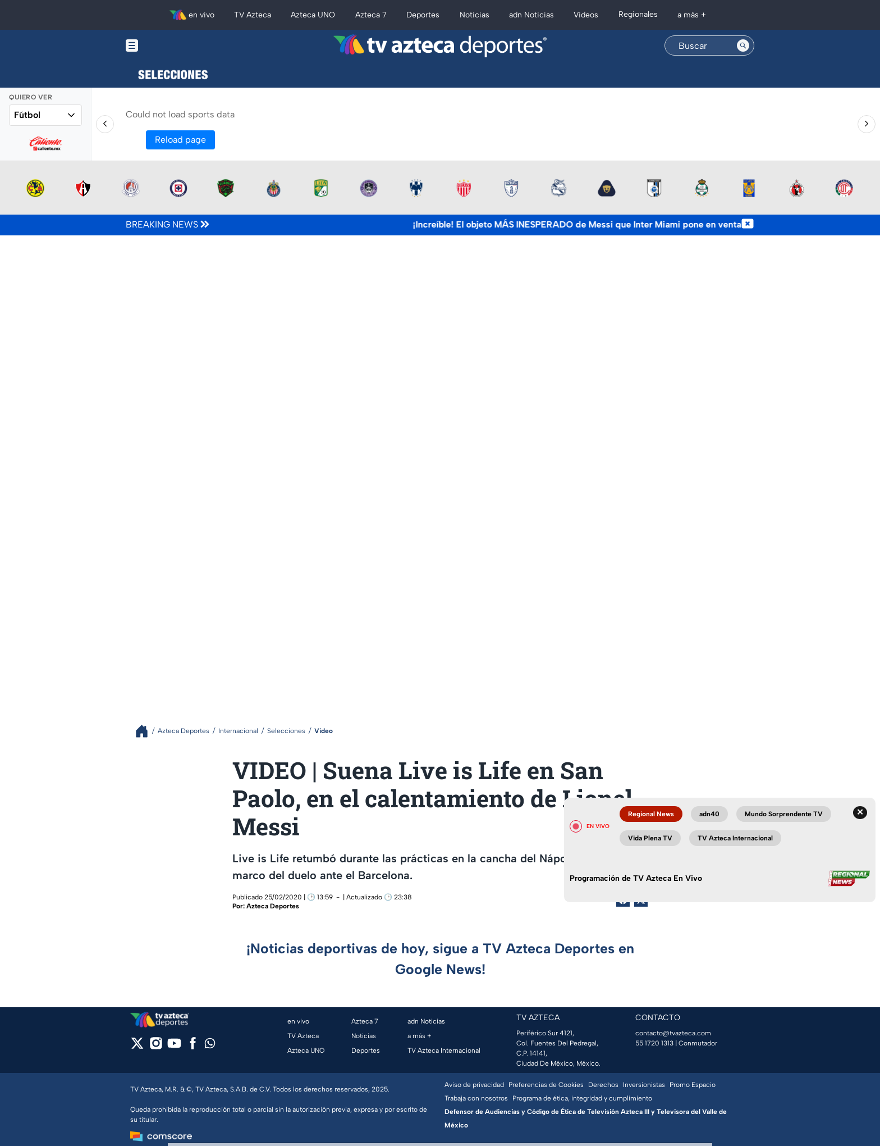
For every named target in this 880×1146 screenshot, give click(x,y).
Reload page (180, 139)
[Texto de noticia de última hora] (476, 224)
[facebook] (193, 1047)
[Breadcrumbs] (146, 731)
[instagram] (156, 1047)
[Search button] (743, 45)
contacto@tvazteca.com (673, 1033)
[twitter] (137, 1047)
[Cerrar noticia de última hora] (747, 225)
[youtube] (174, 1047)
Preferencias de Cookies (546, 1085)
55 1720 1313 (654, 1043)
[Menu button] (171, 45)
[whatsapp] (210, 1045)
